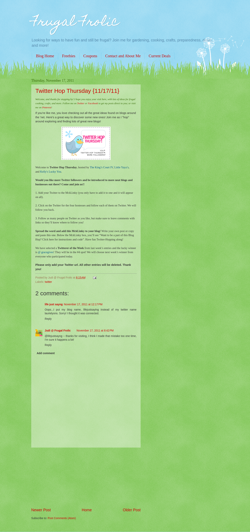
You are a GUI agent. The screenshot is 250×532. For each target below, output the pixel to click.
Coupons (90, 56)
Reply (48, 318)
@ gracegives (45, 252)
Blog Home (45, 56)
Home (87, 510)
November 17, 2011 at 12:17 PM (83, 304)
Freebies (68, 56)
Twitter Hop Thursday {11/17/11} (77, 91)
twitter (48, 281)
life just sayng (54, 304)
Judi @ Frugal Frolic (58, 330)
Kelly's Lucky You (50, 171)
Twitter (80, 103)
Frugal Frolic (75, 22)
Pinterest (46, 107)
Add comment (46, 353)
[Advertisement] (86, 477)
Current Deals (160, 56)
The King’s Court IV (101, 167)
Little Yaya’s (121, 167)
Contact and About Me (123, 56)
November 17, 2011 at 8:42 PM (95, 330)
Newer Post (41, 510)
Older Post (132, 510)
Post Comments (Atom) (62, 518)
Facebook (93, 103)
